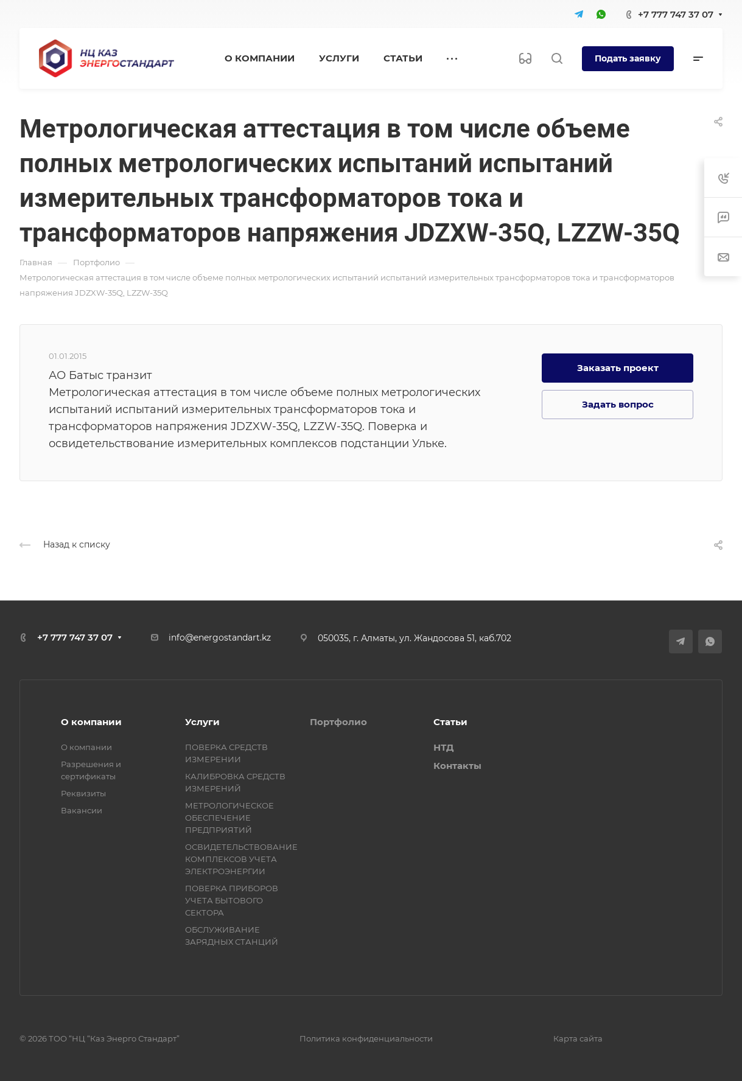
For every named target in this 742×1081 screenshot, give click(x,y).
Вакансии (81, 810)
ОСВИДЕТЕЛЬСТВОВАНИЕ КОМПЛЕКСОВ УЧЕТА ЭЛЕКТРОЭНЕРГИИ (241, 859)
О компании (91, 722)
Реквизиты (83, 793)
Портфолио (338, 722)
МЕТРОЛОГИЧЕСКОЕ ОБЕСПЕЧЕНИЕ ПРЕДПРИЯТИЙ (229, 818)
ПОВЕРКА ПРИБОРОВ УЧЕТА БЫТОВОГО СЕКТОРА (231, 900)
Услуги (202, 722)
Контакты (457, 765)
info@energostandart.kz (220, 637)
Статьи (450, 722)
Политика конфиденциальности (366, 1038)
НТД (443, 747)
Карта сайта (578, 1038)
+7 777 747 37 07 (675, 14)
